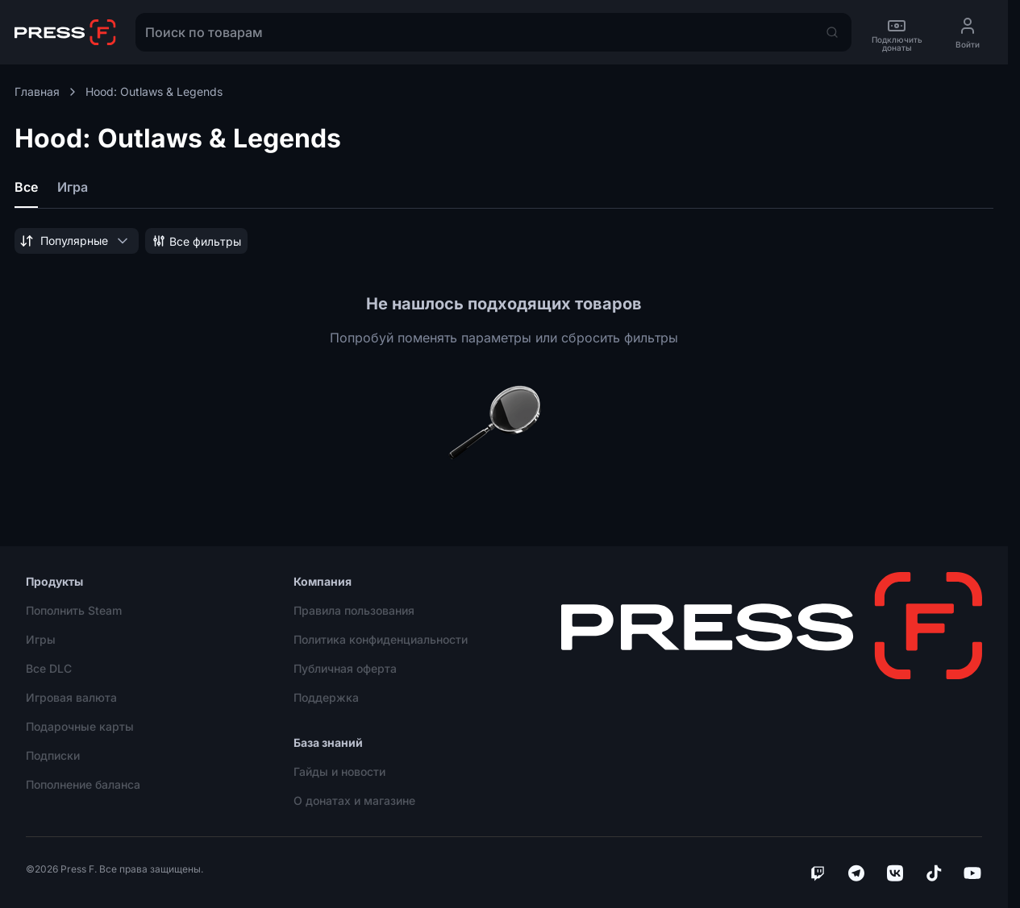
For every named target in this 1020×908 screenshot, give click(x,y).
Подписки (53, 755)
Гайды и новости (339, 771)
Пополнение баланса (83, 784)
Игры (41, 639)
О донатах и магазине (354, 800)
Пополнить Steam (74, 610)
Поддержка (326, 697)
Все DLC (49, 668)
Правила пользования (354, 610)
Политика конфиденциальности (381, 639)
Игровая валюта (71, 697)
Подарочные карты (80, 726)
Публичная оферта (345, 668)
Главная (47, 91)
